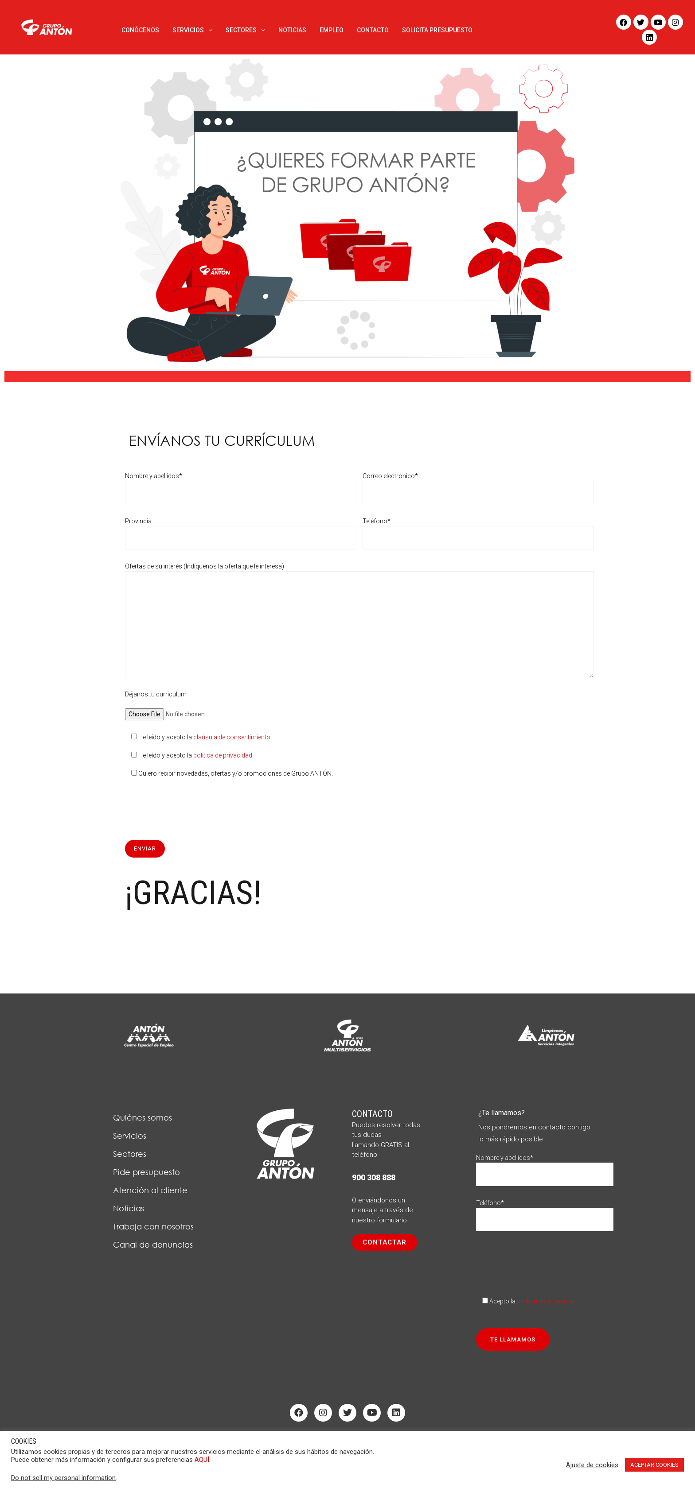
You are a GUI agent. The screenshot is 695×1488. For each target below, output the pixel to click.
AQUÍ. (203, 1460)
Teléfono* (478, 529)
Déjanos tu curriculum (185, 704)
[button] (384, 1242)
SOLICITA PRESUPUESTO (437, 30)
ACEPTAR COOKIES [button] (654, 1464)
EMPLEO (332, 30)
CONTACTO (373, 30)
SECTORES (245, 30)
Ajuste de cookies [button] (592, 1465)
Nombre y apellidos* (240, 484)
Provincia (240, 529)
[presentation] (192, 804)
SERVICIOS (192, 30)
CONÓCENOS (140, 30)
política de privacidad (222, 755)
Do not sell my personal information (63, 1478)
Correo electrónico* (478, 484)
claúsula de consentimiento (231, 737)
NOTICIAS (292, 30)
